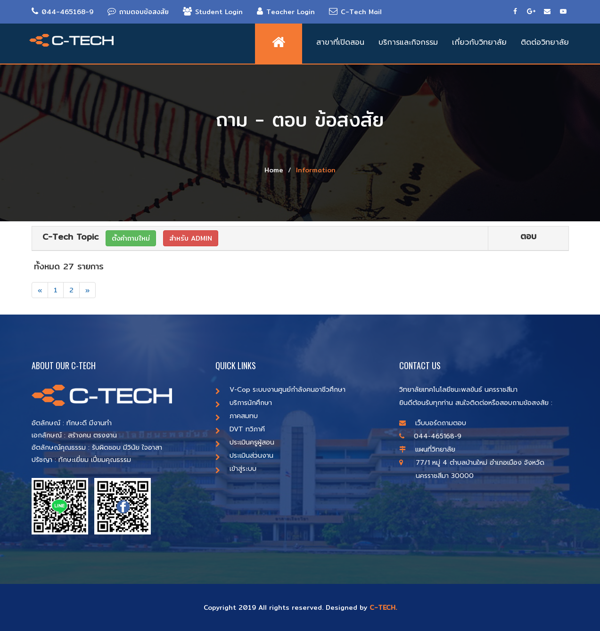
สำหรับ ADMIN (190, 238)
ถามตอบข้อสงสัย (138, 12)
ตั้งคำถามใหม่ (131, 238)
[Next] (87, 290)
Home (273, 170)
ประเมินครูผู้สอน (244, 442)
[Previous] (40, 290)
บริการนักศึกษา (243, 403)
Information (316, 170)
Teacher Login (286, 12)
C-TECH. (383, 607)
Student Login (213, 12)
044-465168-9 (62, 12)
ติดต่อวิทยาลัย (545, 42)
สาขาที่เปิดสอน (340, 42)
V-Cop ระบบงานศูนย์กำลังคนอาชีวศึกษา (280, 390)
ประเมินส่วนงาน (244, 456)
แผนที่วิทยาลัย (427, 449)
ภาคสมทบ (236, 416)
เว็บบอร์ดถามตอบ (432, 423)
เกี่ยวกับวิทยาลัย (479, 42)
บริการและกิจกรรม (408, 42)
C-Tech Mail (355, 12)
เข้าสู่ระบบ (235, 469)
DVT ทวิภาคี (240, 429)
